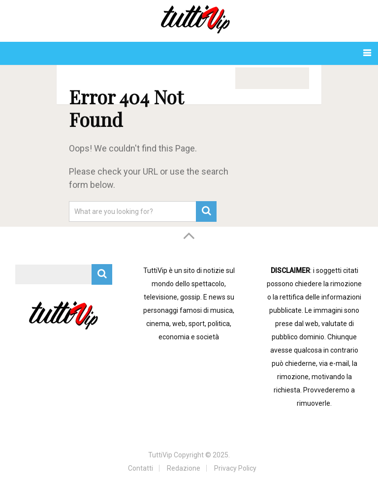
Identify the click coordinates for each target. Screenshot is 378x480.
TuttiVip (160, 455)
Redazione (183, 468)
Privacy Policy (235, 468)
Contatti (140, 468)
